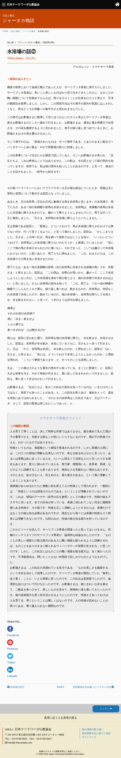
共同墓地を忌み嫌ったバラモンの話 (92, 687)
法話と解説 (15, 31)
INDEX (60, 687)
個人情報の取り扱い (92, 729)
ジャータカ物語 (28, 31)
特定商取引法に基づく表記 (96, 733)
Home (5, 31)
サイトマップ (89, 737)
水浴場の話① (17, 687)
